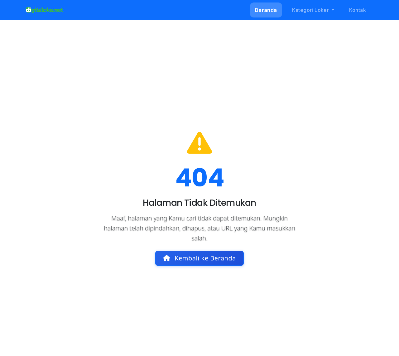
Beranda (266, 10)
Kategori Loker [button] (311, 10)
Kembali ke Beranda (199, 258)
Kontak (357, 10)
